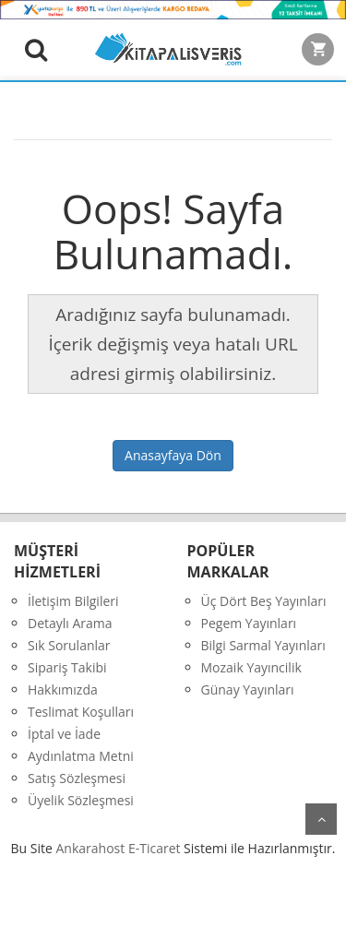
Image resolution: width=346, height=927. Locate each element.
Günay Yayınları (247, 689)
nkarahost (92, 848)
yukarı (321, 819)
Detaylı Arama (70, 623)
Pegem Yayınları (249, 623)
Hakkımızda (63, 689)
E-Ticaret (154, 848)
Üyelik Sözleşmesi (81, 800)
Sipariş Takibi (67, 667)
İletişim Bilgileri (73, 601)
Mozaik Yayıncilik (251, 667)
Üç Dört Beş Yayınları (264, 601)
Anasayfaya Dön (173, 455)
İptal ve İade (64, 734)
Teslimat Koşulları (81, 711)
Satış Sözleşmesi (76, 778)
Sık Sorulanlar (69, 645)
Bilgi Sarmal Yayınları (263, 645)
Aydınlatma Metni (81, 756)
